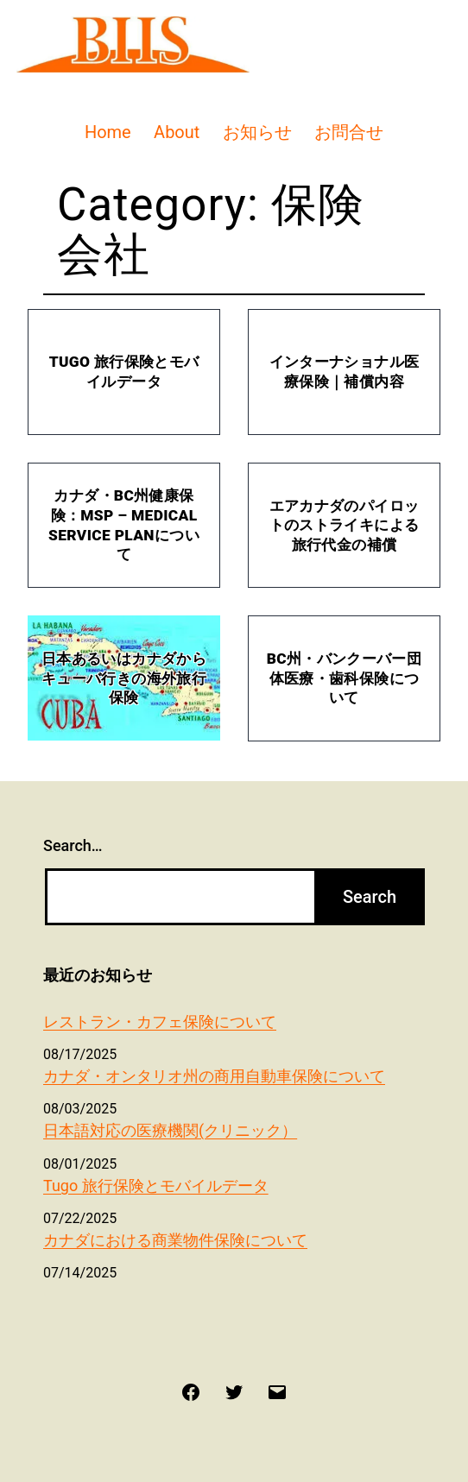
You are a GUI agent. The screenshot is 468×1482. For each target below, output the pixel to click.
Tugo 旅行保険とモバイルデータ (124, 371)
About (176, 132)
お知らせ (257, 132)
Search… (73, 845)
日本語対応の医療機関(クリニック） (170, 1130)
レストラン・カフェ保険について (159, 1021)
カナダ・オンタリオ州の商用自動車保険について (214, 1076)
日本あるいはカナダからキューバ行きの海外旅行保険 (123, 678)
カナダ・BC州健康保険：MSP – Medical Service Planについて (123, 525)
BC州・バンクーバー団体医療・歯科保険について (344, 678)
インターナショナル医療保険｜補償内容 (344, 371)
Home (108, 132)
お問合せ (348, 132)
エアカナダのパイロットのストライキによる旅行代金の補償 (344, 525)
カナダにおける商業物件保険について (175, 1240)
